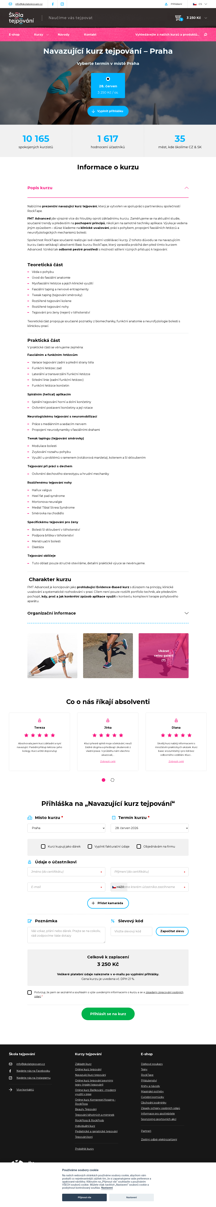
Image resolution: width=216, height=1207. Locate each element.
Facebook (52, 4)
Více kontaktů (25, 1089)
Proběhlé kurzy (84, 1148)
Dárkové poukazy (152, 1064)
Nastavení (107, 1187)
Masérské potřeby (152, 1091)
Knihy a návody (150, 1086)
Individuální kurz (85, 1126)
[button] (103, 780)
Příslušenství (149, 1080)
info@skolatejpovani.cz (28, 4)
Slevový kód (130, 920)
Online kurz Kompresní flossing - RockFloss (95, 1102)
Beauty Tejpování (86, 1109)
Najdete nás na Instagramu (33, 1077)
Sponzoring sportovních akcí (158, 1119)
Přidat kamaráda (107, 903)
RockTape (147, 1075)
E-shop (14, 34)
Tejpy (144, 1069)
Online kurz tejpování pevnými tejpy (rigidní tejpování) (94, 1082)
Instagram (62, 4)
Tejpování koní (84, 1137)
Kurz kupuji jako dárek (61, 846)
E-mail (36, 887)
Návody (63, 34)
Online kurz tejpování (88, 1069)
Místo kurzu (49, 817)
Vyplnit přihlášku (110, 111)
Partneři (146, 1131)
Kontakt (90, 34)
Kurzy (41, 34)
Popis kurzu (108, 187)
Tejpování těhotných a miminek (94, 1114)
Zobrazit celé (108, 761)
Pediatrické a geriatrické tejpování (96, 1131)
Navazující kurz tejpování (90, 1075)
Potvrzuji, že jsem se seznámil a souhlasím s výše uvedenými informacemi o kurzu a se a (105, 994)
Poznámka (46, 920)
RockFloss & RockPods (89, 1120)
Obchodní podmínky (153, 1102)
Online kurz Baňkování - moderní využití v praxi (95, 1092)
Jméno (47, 871)
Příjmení (131, 871)
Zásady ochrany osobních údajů (160, 1108)
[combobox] (119, 887)
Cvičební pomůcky (152, 1097)
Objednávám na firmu (156, 846)
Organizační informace (108, 613)
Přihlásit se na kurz (108, 1014)
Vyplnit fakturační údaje (108, 846)
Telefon (144, 887)
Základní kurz (83, 1064)
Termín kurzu (134, 817)
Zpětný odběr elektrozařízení (159, 1139)
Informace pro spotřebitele (158, 1113)
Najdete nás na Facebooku (33, 1070)
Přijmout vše (84, 1197)
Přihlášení (176, 4)
